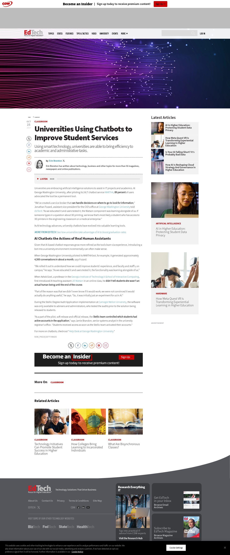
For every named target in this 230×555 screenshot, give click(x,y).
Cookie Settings (176, 547)
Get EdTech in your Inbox (162, 499)
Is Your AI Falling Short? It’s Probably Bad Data (179, 153)
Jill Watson (77, 280)
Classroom (37, 117)
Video (94, 33)
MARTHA (109, 192)
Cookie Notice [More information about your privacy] (77, 551)
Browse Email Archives (161, 506)
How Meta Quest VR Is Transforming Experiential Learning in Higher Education (179, 142)
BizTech (34, 526)
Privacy (61, 501)
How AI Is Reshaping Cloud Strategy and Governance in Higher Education (180, 167)
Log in (202, 33)
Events (115, 33)
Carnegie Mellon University (112, 302)
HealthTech (85, 526)
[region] (115, 548)
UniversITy (104, 33)
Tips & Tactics (82, 33)
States (59, 33)
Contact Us (47, 501)
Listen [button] (44, 179)
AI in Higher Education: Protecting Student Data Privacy (178, 128)
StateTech (66, 526)
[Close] (224, 547)
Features (69, 33)
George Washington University (114, 207)
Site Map (97, 501)
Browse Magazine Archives (163, 536)
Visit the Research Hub (130, 538)
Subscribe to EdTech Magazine (165, 530)
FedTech (49, 526)
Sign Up (159, 4)
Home (29, 117)
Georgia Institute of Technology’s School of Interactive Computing (105, 276)
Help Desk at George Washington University (91, 331)
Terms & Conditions (79, 501)
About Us (33, 501)
